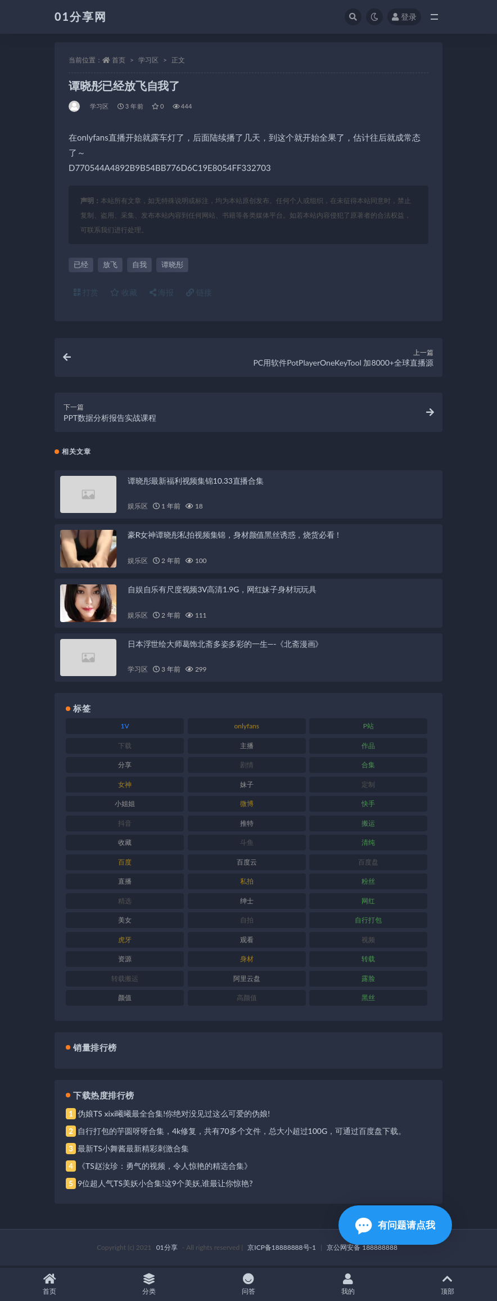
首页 (118, 60)
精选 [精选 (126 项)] (125, 902)
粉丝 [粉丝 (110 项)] (368, 883)
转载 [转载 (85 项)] (368, 961)
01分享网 (81, 16)
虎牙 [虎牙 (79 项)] (125, 941)
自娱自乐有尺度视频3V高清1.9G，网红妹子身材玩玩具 (222, 591)
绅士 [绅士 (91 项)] (247, 902)
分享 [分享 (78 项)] (125, 767)
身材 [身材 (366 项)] (247, 961)
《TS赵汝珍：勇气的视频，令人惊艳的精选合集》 (165, 1167)
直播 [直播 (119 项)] (125, 883)
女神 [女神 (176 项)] (125, 786)
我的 (347, 1284)
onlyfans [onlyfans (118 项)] (246, 728)
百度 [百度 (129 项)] (125, 863)
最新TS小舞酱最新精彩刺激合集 (133, 1150)
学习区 (148, 60)
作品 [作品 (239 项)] (368, 747)
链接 (199, 292)
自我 (139, 264)
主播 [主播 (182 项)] (247, 747)
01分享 (167, 1249)
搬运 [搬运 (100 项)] (368, 825)
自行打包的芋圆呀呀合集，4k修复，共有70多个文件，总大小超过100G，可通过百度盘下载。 (242, 1132)
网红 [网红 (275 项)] (368, 902)
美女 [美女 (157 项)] (125, 922)
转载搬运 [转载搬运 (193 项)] (124, 980)
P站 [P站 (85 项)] (368, 728)
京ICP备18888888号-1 (281, 1249)
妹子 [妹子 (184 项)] (247, 786)
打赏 (86, 292)
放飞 (110, 264)
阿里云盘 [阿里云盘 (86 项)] (246, 980)
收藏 (123, 292)
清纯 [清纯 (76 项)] (368, 844)
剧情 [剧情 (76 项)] (247, 767)
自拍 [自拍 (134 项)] (247, 922)
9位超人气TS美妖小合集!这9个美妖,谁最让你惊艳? (165, 1185)
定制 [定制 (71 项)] (368, 786)
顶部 (447, 1284)
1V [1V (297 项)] (125, 728)
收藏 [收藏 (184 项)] (125, 844)
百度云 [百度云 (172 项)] (247, 863)
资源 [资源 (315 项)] (125, 961)
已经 (81, 264)
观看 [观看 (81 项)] (247, 941)
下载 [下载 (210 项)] (125, 747)
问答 (249, 1284)
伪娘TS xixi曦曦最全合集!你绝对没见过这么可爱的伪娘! (174, 1115)
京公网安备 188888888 (362, 1249)
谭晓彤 (172, 264)
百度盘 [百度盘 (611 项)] (368, 863)
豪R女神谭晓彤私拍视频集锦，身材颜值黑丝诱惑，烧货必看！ (235, 537)
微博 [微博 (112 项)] (247, 806)
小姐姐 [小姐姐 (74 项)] (125, 806)
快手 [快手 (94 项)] (368, 806)
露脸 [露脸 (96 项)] (368, 980)
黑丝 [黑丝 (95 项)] (368, 1000)
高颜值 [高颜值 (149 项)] (247, 1000)
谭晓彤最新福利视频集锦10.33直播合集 (196, 482)
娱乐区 (137, 508)
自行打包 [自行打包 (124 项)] (368, 922)
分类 (149, 1284)
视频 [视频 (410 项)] (368, 941)
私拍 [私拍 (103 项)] (247, 883)
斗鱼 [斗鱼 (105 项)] (247, 844)
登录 (404, 16)
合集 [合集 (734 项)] (368, 767)
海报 (162, 292)
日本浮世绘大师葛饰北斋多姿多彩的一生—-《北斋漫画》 (225, 645)
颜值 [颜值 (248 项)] (125, 1000)
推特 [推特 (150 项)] (247, 825)
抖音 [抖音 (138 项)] (125, 825)
